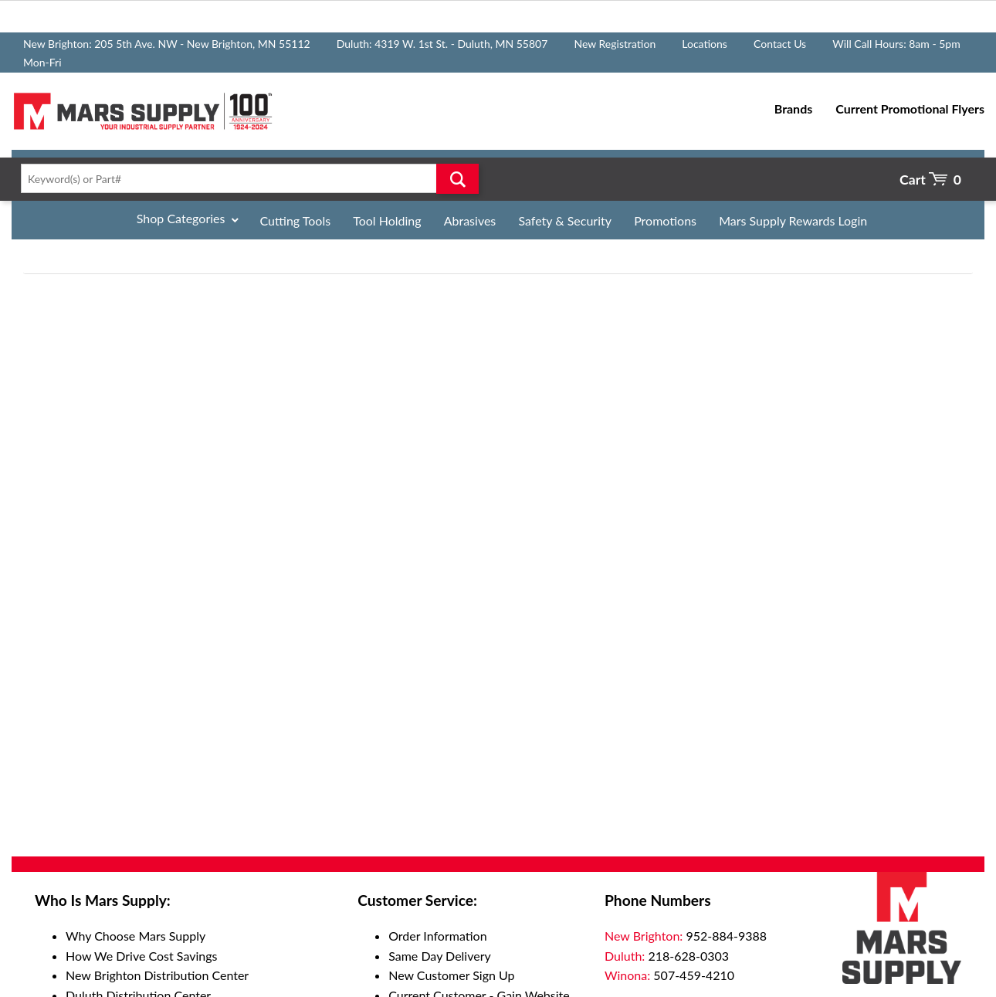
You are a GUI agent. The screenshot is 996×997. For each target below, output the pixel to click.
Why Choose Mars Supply (135, 935)
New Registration (615, 43)
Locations (704, 43)
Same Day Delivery (439, 955)
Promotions (665, 220)
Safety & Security (564, 220)
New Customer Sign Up (451, 975)
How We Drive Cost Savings (141, 955)
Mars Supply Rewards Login (793, 220)
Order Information (437, 935)
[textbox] (245, 178)
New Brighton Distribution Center (157, 975)
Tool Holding (387, 220)
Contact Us (780, 43)
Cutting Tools (295, 220)
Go (457, 178)
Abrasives (470, 220)
